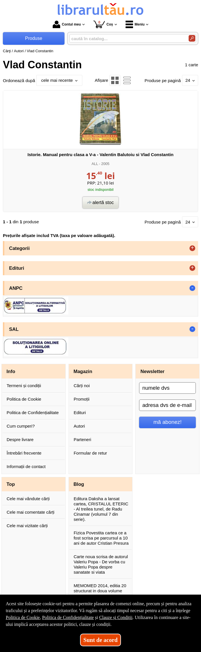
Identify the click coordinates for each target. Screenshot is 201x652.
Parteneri (82, 439)
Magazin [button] (82, 371)
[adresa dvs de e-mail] (167, 405)
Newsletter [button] (152, 371)
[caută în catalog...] (126, 38)
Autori (79, 426)
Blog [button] (78, 484)
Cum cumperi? (21, 426)
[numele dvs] (167, 388)
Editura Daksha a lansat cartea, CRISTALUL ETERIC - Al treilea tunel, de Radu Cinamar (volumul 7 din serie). (101, 509)
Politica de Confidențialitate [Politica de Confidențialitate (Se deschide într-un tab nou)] (68, 617)
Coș (103, 24)
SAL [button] (14, 329)
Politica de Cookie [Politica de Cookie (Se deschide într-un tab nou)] (23, 617)
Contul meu (67, 24)
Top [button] (11, 484)
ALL (95, 164)
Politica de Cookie (24, 399)
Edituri (80, 412)
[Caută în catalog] (192, 38)
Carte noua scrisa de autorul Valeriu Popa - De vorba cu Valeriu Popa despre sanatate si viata (101, 564)
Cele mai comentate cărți (30, 512)
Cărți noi (82, 385)
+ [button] (192, 248)
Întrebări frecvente (24, 453)
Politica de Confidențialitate (33, 412)
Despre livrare (20, 439)
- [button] (192, 288)
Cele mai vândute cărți (28, 498)
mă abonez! (167, 422)
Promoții (82, 399)
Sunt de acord (101, 640)
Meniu (135, 24)
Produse (33, 38)
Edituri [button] (16, 268)
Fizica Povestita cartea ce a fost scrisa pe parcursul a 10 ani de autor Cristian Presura (101, 538)
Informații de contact (26, 466)
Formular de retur (90, 453)
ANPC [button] (16, 288)
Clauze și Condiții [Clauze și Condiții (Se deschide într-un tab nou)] (115, 617)
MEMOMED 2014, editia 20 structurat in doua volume (100, 588)
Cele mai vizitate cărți (27, 525)
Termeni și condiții (24, 385)
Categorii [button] (19, 248)
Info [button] (11, 371)
